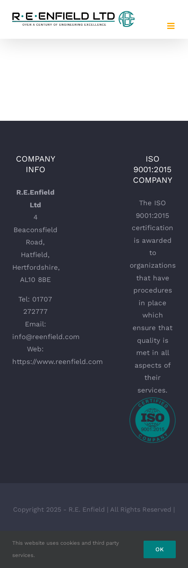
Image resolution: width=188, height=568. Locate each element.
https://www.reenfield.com (57, 361)
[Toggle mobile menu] (171, 26)
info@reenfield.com (46, 337)
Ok (159, 549)
